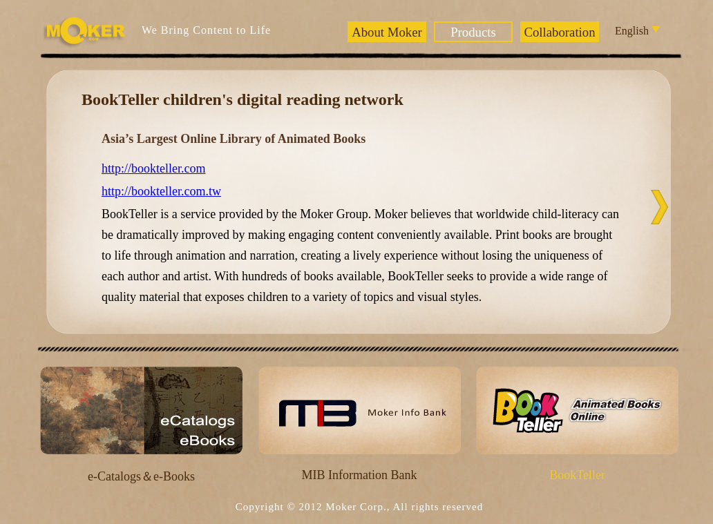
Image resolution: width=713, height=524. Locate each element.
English (636, 31)
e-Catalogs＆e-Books (141, 476)
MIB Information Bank (359, 475)
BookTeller (577, 475)
